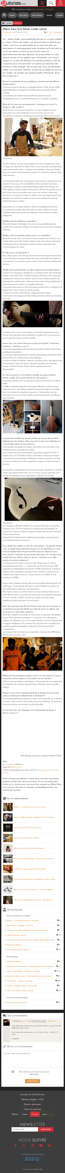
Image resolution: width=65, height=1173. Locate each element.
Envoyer (32, 1081)
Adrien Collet (15, 767)
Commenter (57, 32)
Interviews (49, 15)
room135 (25, 1021)
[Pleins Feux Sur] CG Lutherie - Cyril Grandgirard (33, 890)
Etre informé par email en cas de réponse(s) (34, 1072)
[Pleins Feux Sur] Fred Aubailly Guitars (29, 848)
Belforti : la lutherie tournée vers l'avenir (30, 807)
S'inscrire (49, 9)
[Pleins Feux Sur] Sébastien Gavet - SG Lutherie (33, 900)
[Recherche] (51, 3)
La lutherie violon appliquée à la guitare (30, 869)
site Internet (10, 764)
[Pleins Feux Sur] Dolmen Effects (26, 838)
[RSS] (49, 1146)
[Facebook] (15, 1146)
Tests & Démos (23, 15)
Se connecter (38, 9)
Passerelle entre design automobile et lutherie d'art (34, 879)
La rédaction (8, 32)
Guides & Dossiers (37, 15)
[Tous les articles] (4, 15)
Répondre (52, 1021)
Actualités (12, 15)
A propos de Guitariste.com (32, 1094)
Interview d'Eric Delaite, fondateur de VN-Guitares (34, 817)
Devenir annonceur (32, 1104)
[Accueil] (2, 23)
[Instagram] (32, 1146)
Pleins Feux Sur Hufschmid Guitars (27, 828)
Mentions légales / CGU (33, 1099)
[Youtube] (41, 1146)
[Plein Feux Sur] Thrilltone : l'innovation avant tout (34, 859)
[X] (24, 1146)
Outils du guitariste (32, 1109)
